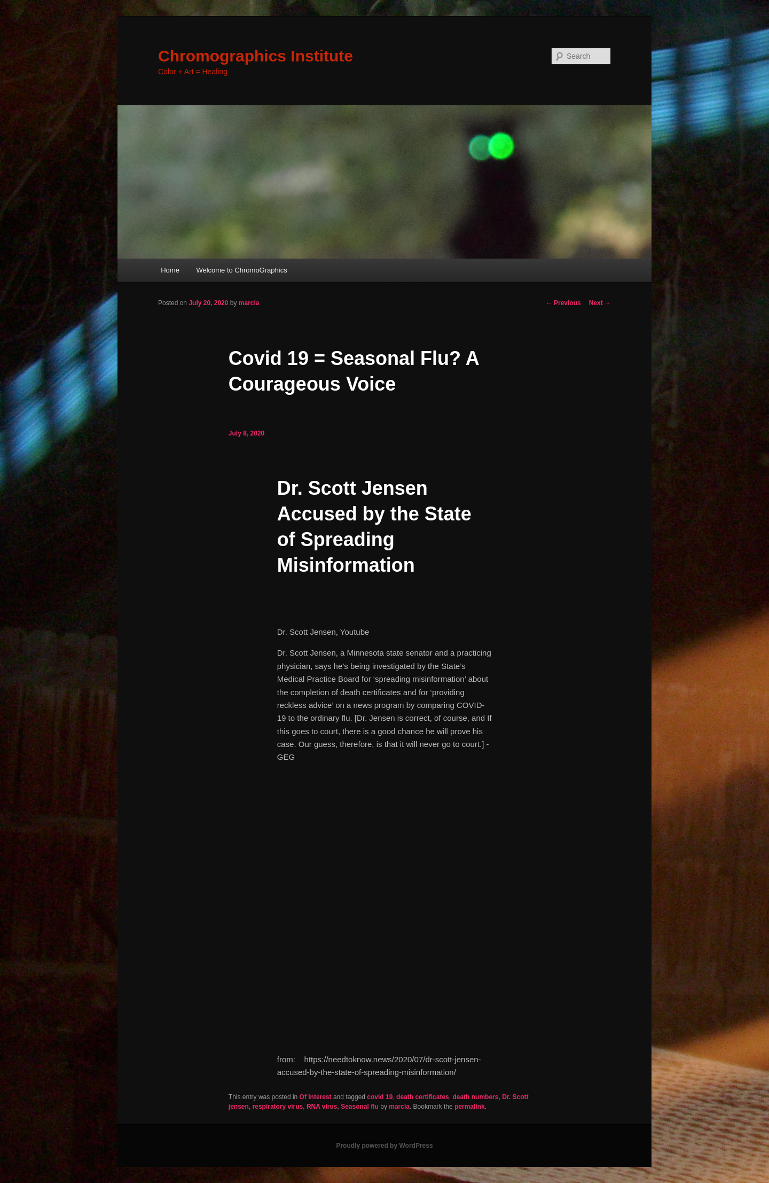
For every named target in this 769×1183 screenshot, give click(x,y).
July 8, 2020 (246, 433)
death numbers (475, 1097)
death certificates (422, 1097)
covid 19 (380, 1097)
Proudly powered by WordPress (384, 1145)
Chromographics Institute (255, 56)
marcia (249, 303)
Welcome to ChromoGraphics (241, 270)
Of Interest (316, 1097)
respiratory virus (278, 1106)
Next (600, 303)
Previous (563, 303)
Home (170, 270)
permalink (469, 1106)
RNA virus (322, 1106)
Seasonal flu (360, 1106)
